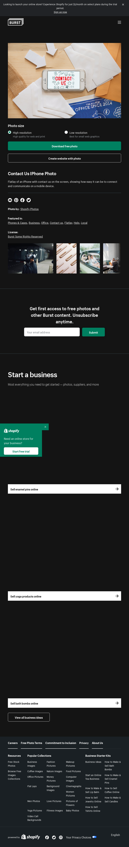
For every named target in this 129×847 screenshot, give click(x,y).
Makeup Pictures (70, 763)
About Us (97, 742)
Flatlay (68, 222)
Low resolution (78, 132)
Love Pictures (54, 801)
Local (84, 222)
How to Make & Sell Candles (113, 799)
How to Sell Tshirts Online (92, 808)
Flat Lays (32, 786)
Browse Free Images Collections (14, 775)
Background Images (53, 788)
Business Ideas (93, 761)
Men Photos (33, 801)
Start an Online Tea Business (93, 777)
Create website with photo (64, 158)
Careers (13, 742)
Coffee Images (35, 771)
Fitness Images (55, 810)
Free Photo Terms (31, 742)
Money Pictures (51, 778)
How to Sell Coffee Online (112, 790)
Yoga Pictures (34, 810)
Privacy (84, 742)
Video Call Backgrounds (34, 818)
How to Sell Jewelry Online (93, 799)
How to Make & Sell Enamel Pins (113, 778)
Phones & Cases (17, 222)
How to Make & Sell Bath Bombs (113, 765)
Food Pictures (73, 771)
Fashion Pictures (51, 763)
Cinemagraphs (73, 786)
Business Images (32, 763)
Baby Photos (72, 810)
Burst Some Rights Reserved (25, 236)
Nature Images (54, 771)
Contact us (56, 222)
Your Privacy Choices (81, 837)
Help (76, 222)
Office (44, 222)
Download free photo (64, 146)
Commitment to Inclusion (60, 742)
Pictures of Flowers (72, 803)
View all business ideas (29, 717)
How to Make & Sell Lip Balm (93, 790)
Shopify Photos (29, 208)
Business (34, 222)
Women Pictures (70, 793)
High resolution (22, 132)
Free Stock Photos (13, 763)
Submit (93, 332)
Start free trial (21, 451)
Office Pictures (35, 776)
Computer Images (71, 778)
